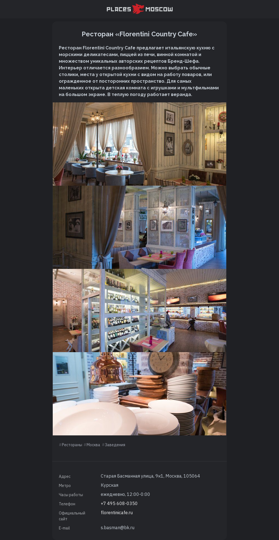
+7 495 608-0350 (119, 503)
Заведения (115, 444)
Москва (93, 444)
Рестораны (72, 444)
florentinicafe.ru (117, 512)
